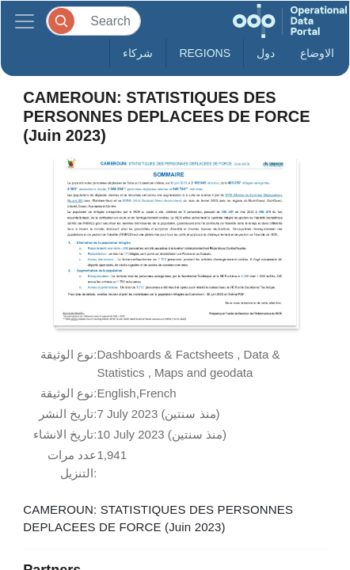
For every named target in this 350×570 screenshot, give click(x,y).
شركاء (138, 53)
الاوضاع (317, 53)
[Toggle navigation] (24, 21)
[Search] (93, 21)
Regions (204, 53)
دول (266, 53)
